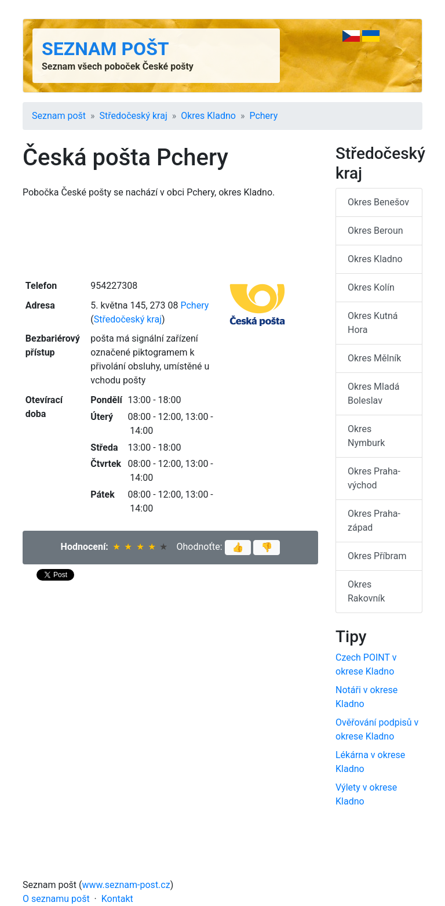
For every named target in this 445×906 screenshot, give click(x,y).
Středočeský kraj (133, 115)
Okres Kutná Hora (373, 322)
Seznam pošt (105, 49)
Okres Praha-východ (374, 478)
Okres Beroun (375, 230)
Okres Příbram (377, 555)
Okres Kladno (208, 115)
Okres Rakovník (366, 591)
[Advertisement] (170, 238)
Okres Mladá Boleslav (373, 393)
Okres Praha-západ (374, 520)
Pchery (263, 115)
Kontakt (117, 898)
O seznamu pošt (56, 898)
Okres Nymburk (366, 435)
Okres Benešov (378, 202)
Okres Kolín (371, 287)
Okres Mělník (374, 358)
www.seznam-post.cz (126, 884)
